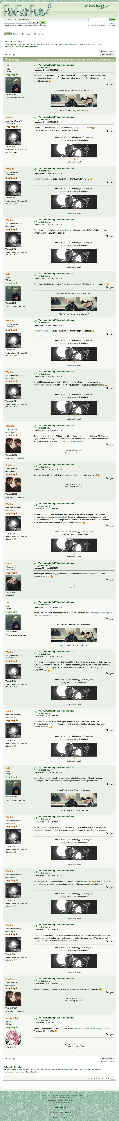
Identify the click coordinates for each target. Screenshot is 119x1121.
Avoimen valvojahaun (43, 179)
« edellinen (102, 51)
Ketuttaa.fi (66, 1115)
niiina (8, 563)
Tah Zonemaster (64, 1097)
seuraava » (111, 51)
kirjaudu (16, 19)
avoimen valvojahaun (90, 574)
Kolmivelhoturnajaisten (43, 778)
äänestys (56, 662)
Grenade (54, 44)
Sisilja (38, 44)
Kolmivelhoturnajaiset (43, 721)
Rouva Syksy (62, 44)
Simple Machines (63, 1095)
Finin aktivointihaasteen (71, 284)
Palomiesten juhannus (43, 385)
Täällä (104, 935)
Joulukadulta (61, 517)
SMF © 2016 (52, 1095)
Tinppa (32, 44)
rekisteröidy (26, 19)
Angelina (26, 44)
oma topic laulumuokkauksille (70, 441)
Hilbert (75, 44)
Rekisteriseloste (60, 1107)
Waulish (9, 117)
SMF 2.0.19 (43, 1095)
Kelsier (97, 44)
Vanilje (47, 44)
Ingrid (71, 44)
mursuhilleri (83, 44)
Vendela (91, 44)
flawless (9, 426)
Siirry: (90, 1078)
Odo (42, 44)
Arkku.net (68, 1112)
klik (74, 1052)
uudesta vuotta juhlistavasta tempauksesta (91, 1028)
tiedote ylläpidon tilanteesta (79, 128)
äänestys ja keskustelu (61, 230)
